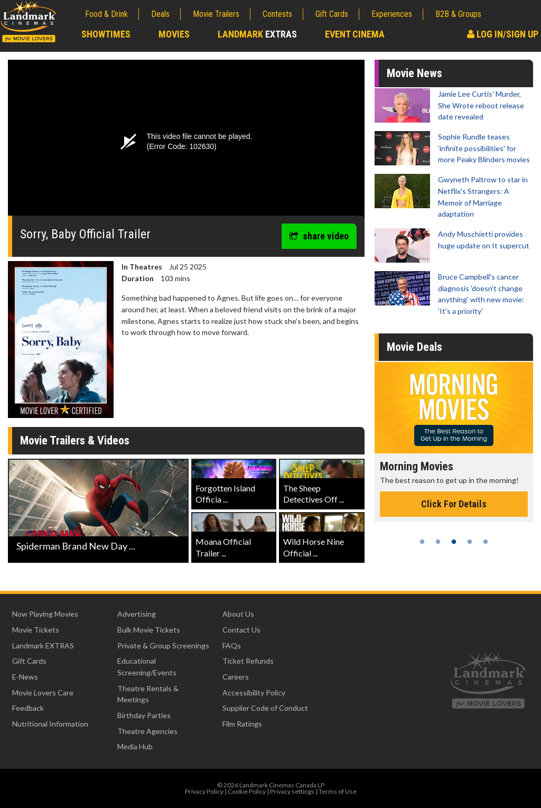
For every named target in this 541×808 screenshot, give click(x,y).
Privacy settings (292, 791)
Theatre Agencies (147, 731)
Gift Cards (331, 14)
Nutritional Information (50, 723)
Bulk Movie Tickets (148, 629)
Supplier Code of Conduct (265, 707)
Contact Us (241, 629)
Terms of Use (338, 791)
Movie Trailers (216, 14)
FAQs (231, 645)
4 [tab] (469, 541)
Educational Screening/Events (146, 666)
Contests (277, 14)
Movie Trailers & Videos (74, 440)
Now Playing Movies (45, 613)
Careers (235, 676)
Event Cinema (355, 34)
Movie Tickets (35, 629)
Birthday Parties (144, 715)
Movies (174, 34)
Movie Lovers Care (42, 692)
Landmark (257, 34)
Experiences (391, 14)
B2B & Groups (458, 14)
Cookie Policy (247, 791)
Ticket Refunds (248, 660)
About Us (238, 613)
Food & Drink (106, 14)
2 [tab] (438, 541)
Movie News (414, 73)
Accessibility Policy (253, 692)
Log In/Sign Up (502, 34)
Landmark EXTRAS (43, 645)
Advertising (136, 613)
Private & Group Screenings (163, 645)
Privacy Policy (204, 791)
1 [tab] (422, 541)
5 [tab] (485, 541)
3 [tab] (454, 541)
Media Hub (135, 746)
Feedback (28, 707)
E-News (25, 676)
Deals (160, 14)
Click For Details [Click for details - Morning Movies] (454, 503)
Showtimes (105, 34)
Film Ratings (242, 723)
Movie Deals (414, 347)
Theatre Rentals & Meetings (148, 694)
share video (319, 236)
